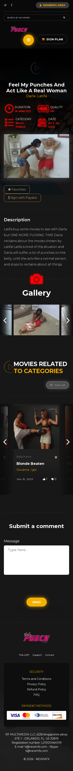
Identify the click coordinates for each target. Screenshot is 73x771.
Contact (49, 654)
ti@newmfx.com (36, 747)
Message (11, 541)
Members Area (52, 5)
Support (37, 654)
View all (57, 385)
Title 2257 (24, 654)
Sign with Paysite (22, 198)
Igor (34, 469)
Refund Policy (36, 689)
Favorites (17, 189)
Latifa (42, 96)
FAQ (36, 694)
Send (36, 602)
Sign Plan (52, 39)
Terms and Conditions (36, 679)
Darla (31, 96)
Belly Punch (24, 456)
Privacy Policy (36, 684)
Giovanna (23, 469)
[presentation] (5, 320)
